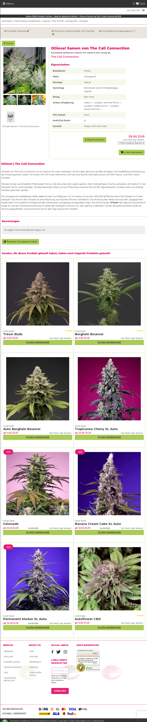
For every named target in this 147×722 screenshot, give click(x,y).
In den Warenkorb (132, 152)
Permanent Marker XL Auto (25, 619)
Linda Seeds (8, 331)
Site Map (33, 656)
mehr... (95, 663)
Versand (8, 651)
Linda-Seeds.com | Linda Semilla (89, 721)
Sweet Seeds (80, 426)
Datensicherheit (13, 667)
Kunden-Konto (12, 662)
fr (137, 10)
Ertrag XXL (71, 21)
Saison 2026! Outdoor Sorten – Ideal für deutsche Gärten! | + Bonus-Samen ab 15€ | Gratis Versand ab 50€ (73, 16)
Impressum (35, 662)
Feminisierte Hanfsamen (27, 21)
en (133, 10)
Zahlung (8, 656)
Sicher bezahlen (12, 709)
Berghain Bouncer (89, 334)
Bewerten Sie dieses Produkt (20, 241)
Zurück (8, 43)
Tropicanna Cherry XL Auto (96, 429)
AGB (31, 651)
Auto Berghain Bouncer (22, 429)
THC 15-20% (58, 21)
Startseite (7, 21)
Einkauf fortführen (94, 139)
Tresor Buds (12, 334)
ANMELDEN (60, 691)
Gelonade (11, 524)
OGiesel (84, 21)
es (128, 10)
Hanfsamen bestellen (10, 679)
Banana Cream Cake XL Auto (98, 524)
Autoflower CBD (88, 619)
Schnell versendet (14, 713)
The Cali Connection (65, 56)
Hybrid (46, 21)
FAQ (6, 672)
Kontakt (34, 667)
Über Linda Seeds (35, 673)
